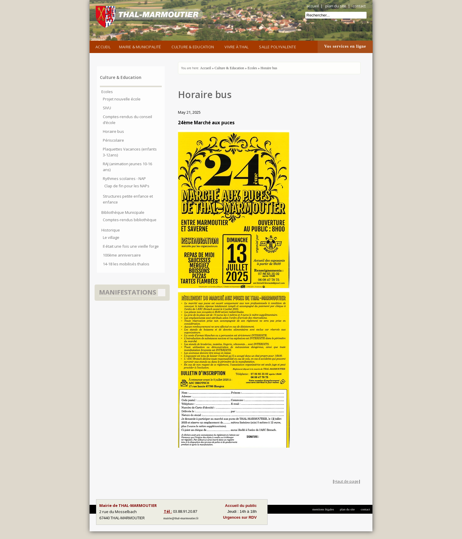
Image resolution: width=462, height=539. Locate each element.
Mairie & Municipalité (141, 46)
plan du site (335, 6)
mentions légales (323, 509)
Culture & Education (193, 46)
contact (359, 6)
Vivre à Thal (237, 46)
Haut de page (346, 481)
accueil (312, 6)
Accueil (102, 46)
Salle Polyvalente (278, 46)
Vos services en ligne (345, 46)
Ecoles (252, 68)
